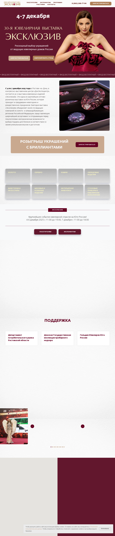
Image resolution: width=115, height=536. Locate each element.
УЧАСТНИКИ (40, 4)
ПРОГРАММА (57, 2)
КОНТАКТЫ (51, 4)
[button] (100, 3)
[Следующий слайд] (82, 426)
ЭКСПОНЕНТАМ (45, 2)
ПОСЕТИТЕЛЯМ (32, 2)
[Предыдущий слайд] (32, 426)
